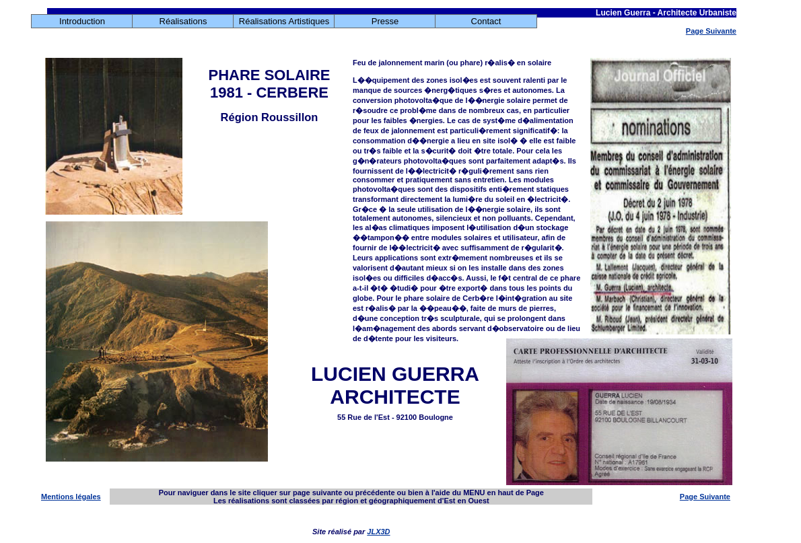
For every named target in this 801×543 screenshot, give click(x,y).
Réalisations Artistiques (284, 21)
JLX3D (378, 532)
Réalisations (183, 21)
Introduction (82, 21)
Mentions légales (71, 497)
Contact (486, 21)
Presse (385, 21)
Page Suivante (711, 31)
